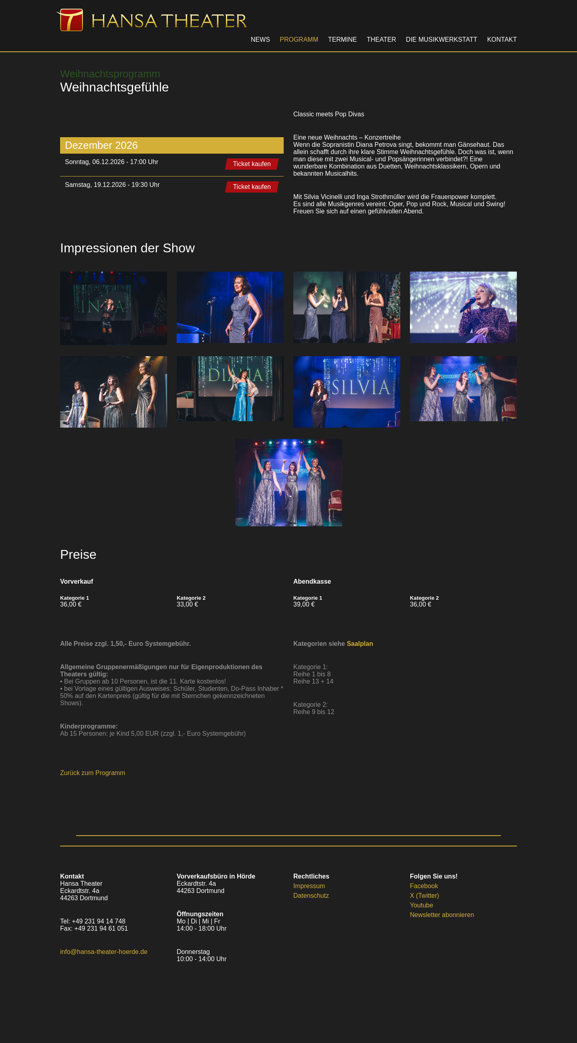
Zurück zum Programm (92, 772)
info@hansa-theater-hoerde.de (103, 951)
